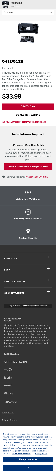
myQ (18, 328)
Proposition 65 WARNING (36, 177)
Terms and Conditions (21, 454)
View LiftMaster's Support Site (28, 166)
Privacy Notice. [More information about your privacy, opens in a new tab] (41, 454)
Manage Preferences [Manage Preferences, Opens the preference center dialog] (28, 459)
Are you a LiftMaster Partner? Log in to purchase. (24, 122)
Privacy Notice (9, 420)
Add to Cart (28, 106)
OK (28, 468)
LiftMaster (9, 328)
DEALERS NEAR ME (28, 115)
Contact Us (8, 413)
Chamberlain (32, 328)
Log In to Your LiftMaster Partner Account (28, 306)
